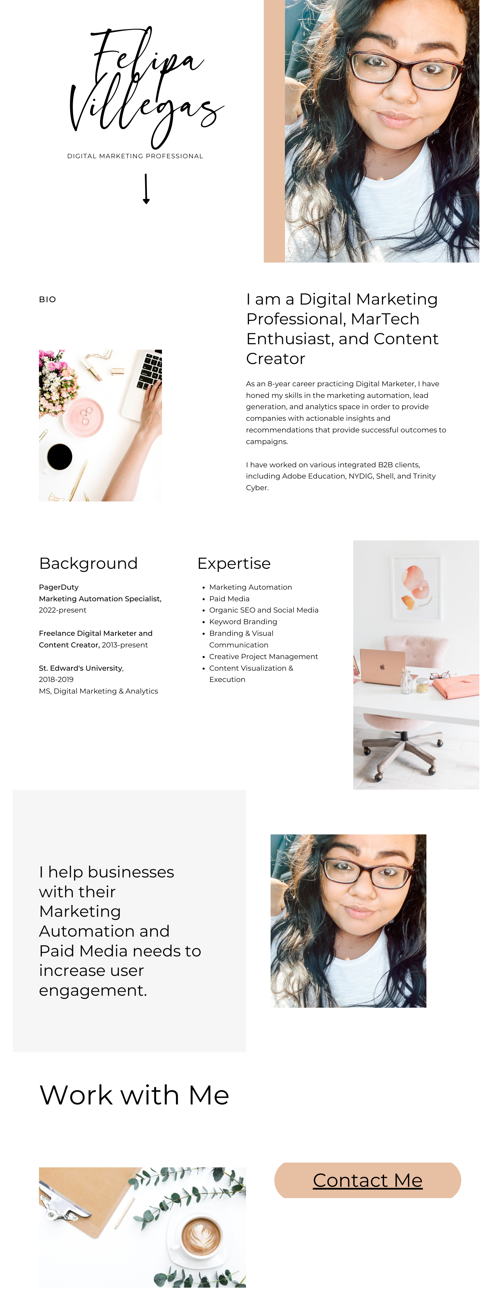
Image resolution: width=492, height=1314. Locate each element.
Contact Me (368, 1180)
